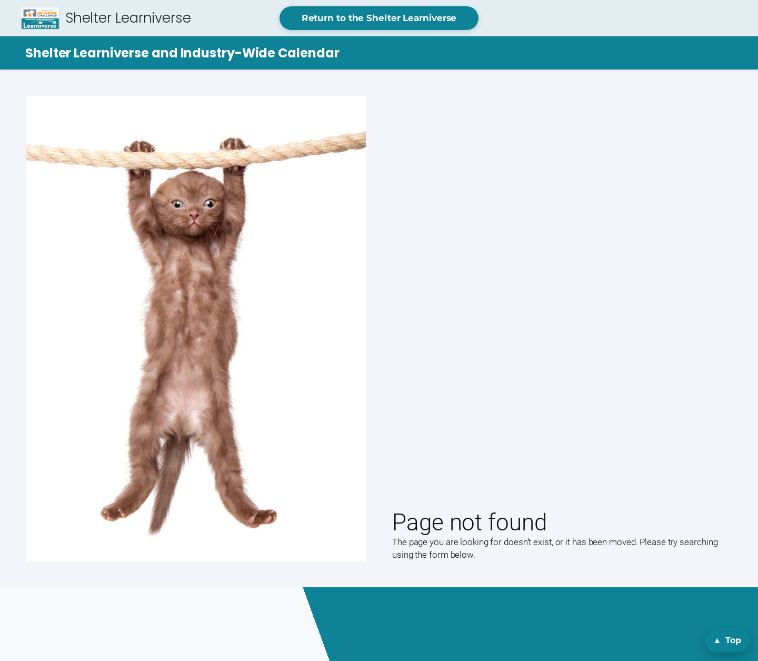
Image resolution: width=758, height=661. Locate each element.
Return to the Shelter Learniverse (379, 18)
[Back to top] (727, 640)
